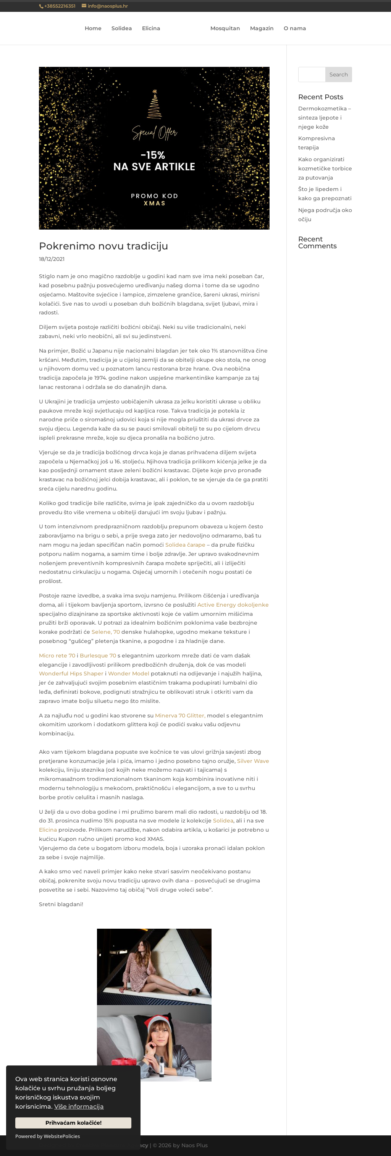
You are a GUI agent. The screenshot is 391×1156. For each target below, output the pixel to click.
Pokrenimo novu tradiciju (103, 246)
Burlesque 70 (98, 655)
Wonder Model (128, 673)
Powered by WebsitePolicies (47, 1136)
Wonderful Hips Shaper (71, 673)
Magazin (259, 29)
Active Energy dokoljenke (233, 604)
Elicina (154, 29)
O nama (292, 29)
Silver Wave (253, 761)
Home (95, 29)
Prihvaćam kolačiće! (73, 1122)
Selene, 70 (106, 631)
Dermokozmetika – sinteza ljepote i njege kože (324, 117)
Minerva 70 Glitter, (180, 715)
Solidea (124, 29)
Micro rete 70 (57, 655)
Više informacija (79, 1106)
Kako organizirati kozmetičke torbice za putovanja (325, 168)
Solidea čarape (185, 544)
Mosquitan (223, 29)
